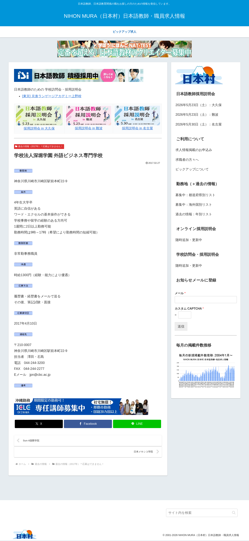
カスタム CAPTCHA (189, 308)
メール (180, 293)
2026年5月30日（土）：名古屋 (198, 124)
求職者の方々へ (187, 160)
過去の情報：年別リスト (193, 214)
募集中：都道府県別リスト (195, 195)
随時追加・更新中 (188, 240)
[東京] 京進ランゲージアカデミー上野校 (51, 96)
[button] (234, 513)
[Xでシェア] (39, 424)
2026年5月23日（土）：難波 (196, 114)
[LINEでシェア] (137, 424)
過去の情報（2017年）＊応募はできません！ (39, 146)
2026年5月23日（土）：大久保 (198, 105)
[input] (202, 513)
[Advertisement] (124, 487)
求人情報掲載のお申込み (193, 150)
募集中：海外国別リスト (193, 204)
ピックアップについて (192, 169)
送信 (181, 326)
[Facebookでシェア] (88, 424)
